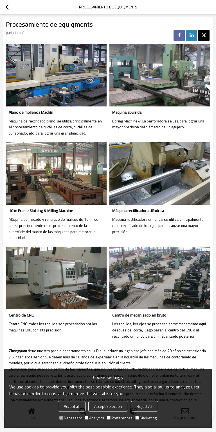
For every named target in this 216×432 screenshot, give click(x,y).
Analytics (94, 418)
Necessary (70, 418)
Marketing (146, 418)
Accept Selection (108, 406)
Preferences (119, 418)
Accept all (72, 406)
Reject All (144, 406)
